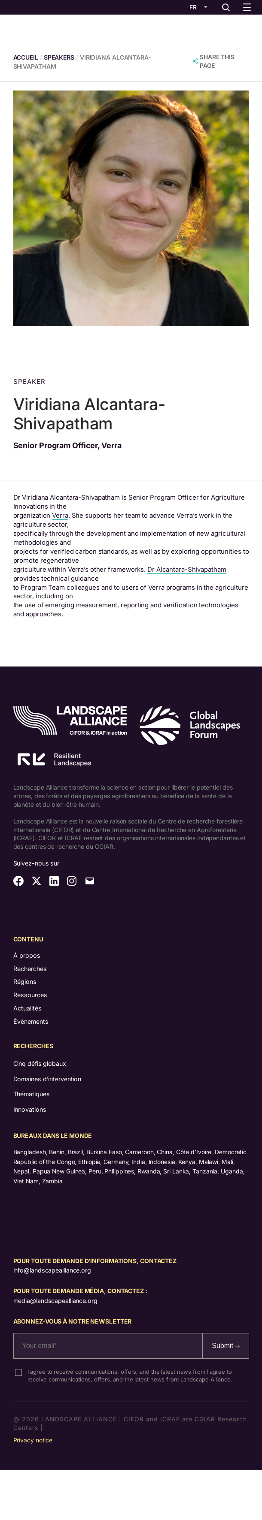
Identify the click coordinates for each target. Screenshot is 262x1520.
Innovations (29, 1109)
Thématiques (31, 1094)
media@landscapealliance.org (55, 1300)
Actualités (27, 1008)
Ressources (30, 994)
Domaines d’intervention (47, 1079)
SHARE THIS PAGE (217, 61)
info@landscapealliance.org (52, 1270)
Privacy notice (33, 1440)
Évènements (31, 1021)
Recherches (30, 968)
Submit (225, 1345)
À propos (26, 955)
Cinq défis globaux (39, 1063)
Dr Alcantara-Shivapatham (186, 569)
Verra (60, 515)
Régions (25, 981)
